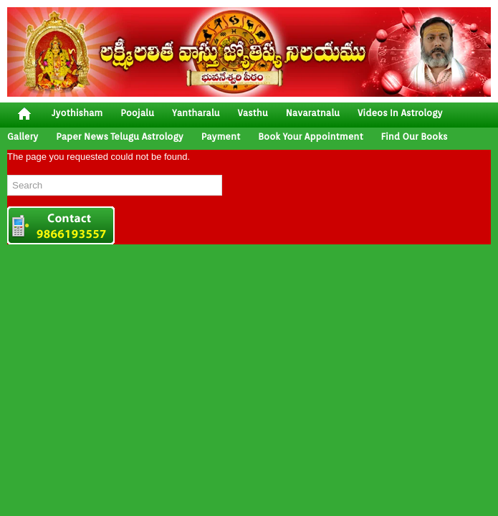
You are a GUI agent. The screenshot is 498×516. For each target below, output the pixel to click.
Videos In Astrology (400, 113)
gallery (22, 136)
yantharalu (196, 113)
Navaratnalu (313, 113)
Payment (221, 136)
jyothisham (77, 113)
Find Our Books (414, 136)
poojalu (137, 113)
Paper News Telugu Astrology (119, 136)
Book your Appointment (310, 136)
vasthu (253, 113)
